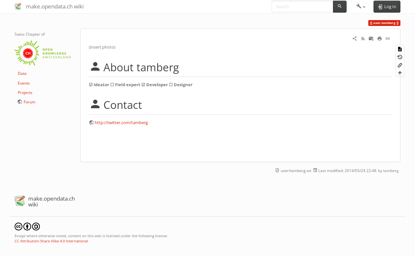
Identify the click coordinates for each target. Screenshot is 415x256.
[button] (361, 6)
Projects (25, 92)
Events (24, 83)
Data (22, 73)
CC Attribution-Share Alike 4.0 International (51, 241)
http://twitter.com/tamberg (121, 122)
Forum (29, 102)
